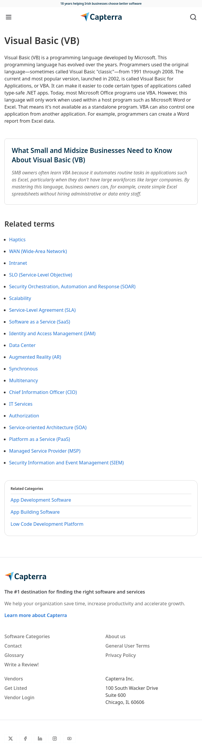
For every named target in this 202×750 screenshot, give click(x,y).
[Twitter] (10, 738)
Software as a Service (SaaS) (39, 321)
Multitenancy (23, 380)
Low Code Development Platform (47, 524)
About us (116, 636)
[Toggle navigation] (8, 17)
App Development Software (41, 500)
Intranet (18, 263)
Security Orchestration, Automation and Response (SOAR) (72, 286)
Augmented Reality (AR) (35, 357)
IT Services (21, 404)
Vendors (13, 678)
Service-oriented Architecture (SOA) (47, 427)
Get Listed (15, 688)
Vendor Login (19, 697)
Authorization (24, 415)
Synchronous (23, 368)
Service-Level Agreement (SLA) (42, 310)
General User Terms (128, 646)
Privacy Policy (121, 655)
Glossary (14, 655)
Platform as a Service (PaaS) (39, 439)
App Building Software (35, 512)
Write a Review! (21, 664)
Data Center (22, 345)
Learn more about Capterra (35, 615)
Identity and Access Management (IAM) (52, 333)
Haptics (17, 239)
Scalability (20, 298)
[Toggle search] (193, 17)
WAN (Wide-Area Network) (38, 251)
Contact (13, 646)
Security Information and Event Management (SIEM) (66, 462)
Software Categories (27, 636)
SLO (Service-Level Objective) (40, 275)
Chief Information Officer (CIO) (43, 392)
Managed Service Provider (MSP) (45, 451)
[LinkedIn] (40, 738)
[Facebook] (25, 738)
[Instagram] (55, 738)
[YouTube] (69, 738)
